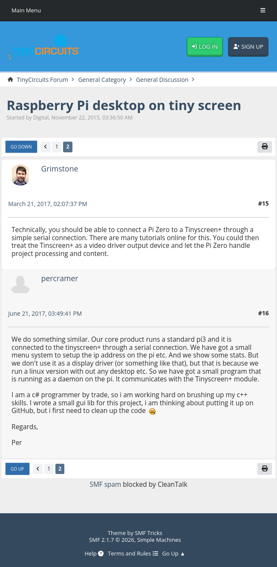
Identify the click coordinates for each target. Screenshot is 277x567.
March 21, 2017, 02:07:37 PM (48, 204)
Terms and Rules (133, 553)
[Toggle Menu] (262, 10)
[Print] (264, 147)
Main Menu (26, 10)
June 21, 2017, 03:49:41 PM (45, 314)
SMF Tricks (148, 533)
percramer (59, 278)
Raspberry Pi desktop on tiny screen (124, 105)
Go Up (17, 469)
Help (94, 553)
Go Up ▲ (174, 553)
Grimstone (59, 169)
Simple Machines (159, 540)
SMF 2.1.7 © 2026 (111, 540)
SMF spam (105, 484)
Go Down (21, 147)
